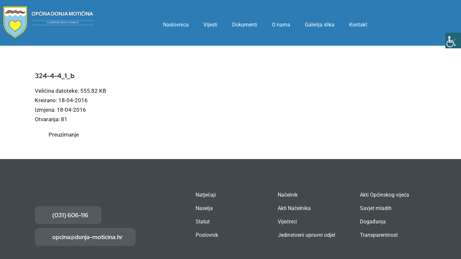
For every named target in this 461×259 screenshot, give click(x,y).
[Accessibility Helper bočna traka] (453, 40)
